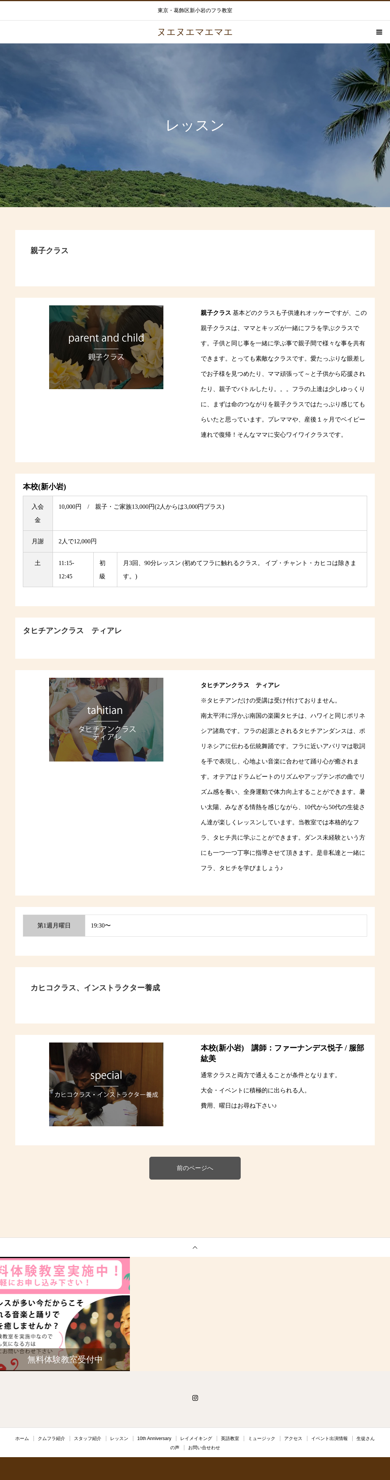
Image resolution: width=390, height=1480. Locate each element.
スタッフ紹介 (87, 1438)
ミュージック (261, 1438)
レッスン (119, 1438)
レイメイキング (196, 1438)
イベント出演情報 (329, 1438)
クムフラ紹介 (51, 1438)
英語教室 (230, 1438)
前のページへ (195, 1168)
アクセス (293, 1438)
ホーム (22, 1438)
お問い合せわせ (204, 1447)
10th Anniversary (154, 1438)
